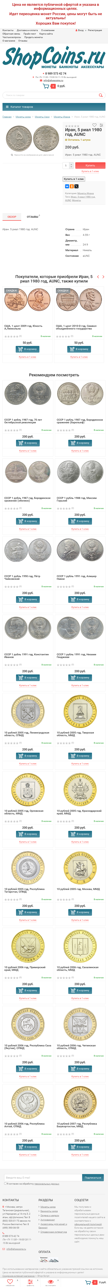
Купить (90, 165)
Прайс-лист (30, 33)
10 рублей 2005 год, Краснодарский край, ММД (79, 812)
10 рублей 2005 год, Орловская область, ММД (23, 812)
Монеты (76, 200)
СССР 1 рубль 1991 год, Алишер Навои (76, 577)
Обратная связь (11, 33)
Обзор (12, 216)
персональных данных (46, 1183)
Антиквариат (48, 1219)
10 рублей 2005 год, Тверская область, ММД (75, 734)
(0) (13, 336)
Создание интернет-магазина (19, 1276)
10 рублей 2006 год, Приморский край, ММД (24, 968)
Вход (79, 30)
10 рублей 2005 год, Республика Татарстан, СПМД (24, 890)
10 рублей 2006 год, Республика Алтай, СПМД (24, 1125)
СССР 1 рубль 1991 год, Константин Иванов (26, 656)
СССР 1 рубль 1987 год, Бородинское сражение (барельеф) (80, 421)
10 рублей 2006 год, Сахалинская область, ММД (77, 968)
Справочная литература (54, 1232)
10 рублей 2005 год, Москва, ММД (78, 889)
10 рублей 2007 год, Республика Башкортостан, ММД (77, 1125)
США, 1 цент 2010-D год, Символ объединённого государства (76, 327)
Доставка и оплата (27, 30)
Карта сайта (46, 33)
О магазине (9, 40)
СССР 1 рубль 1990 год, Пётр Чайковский (22, 577)
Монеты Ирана (85, 193)
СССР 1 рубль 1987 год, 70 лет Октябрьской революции (23, 421)
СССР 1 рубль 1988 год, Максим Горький (77, 499)
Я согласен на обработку (31, 1183)
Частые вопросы (12, 37)
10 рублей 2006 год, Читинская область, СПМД (76, 1047)
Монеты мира (48, 1206)
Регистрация (95, 30)
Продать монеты (33, 37)
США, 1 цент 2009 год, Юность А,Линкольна (23, 327)
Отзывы (22, 40)
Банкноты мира (49, 1211)
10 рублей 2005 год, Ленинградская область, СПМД (26, 734)
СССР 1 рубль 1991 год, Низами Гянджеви (76, 656)
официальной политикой (88, 1224)
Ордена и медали (50, 1215)
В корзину (30, 349)
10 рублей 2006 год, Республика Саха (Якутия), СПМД (27, 1047)
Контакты (8, 30)
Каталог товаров (19, 106)
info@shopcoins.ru (53, 80)
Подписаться (93, 1177)
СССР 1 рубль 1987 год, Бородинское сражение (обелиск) (27, 499)
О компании (47, 30)
